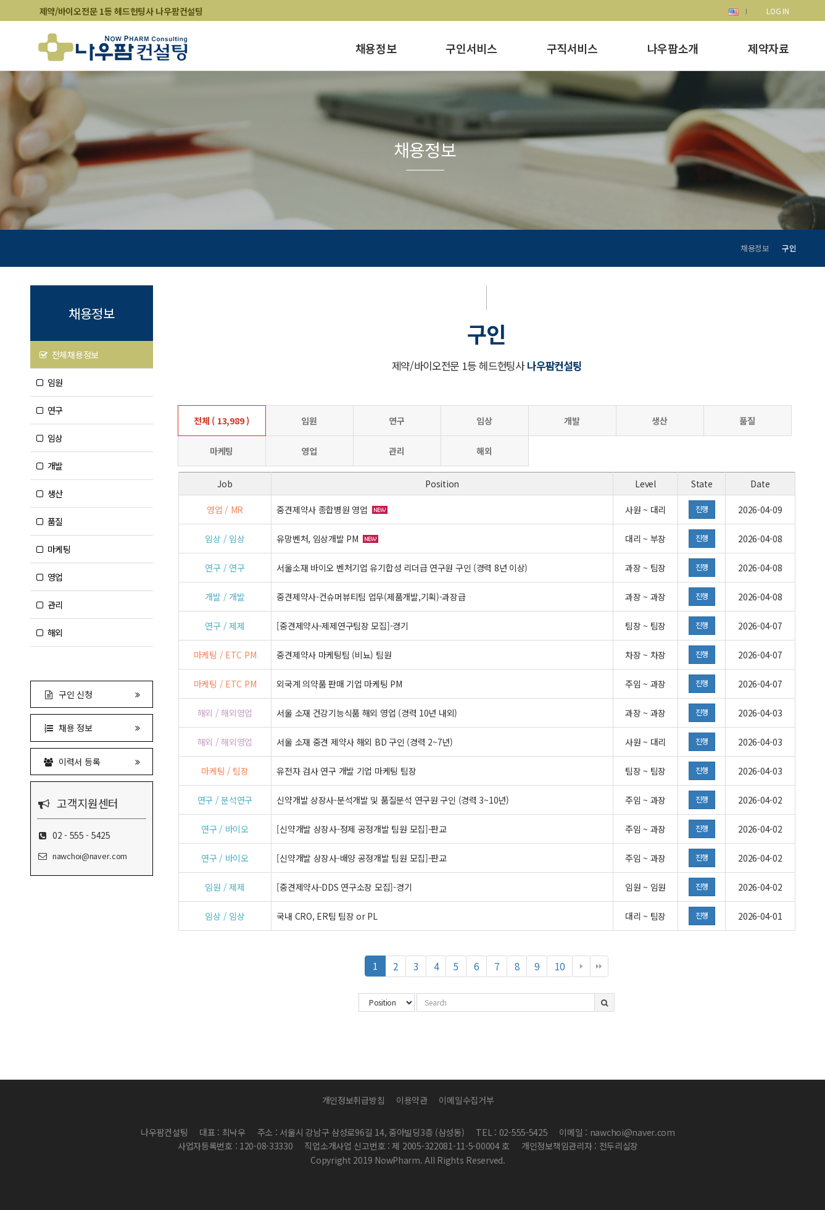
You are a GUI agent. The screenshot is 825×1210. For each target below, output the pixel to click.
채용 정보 (92, 727)
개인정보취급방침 (353, 1100)
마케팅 (53, 549)
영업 (50, 577)
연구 (50, 410)
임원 (50, 382)
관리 (50, 605)
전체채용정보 (69, 354)
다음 (581, 967)
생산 (50, 493)
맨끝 (599, 967)
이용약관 (412, 1100)
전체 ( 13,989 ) (221, 420)
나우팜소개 (673, 48)
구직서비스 (572, 48)
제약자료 (768, 48)
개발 (50, 466)
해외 (50, 632)
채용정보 (376, 48)
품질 (50, 521)
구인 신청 (92, 693)
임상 (50, 438)
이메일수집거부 (466, 1100)
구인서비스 (471, 48)
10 (563, 968)
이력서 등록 (92, 761)
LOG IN (777, 11)
